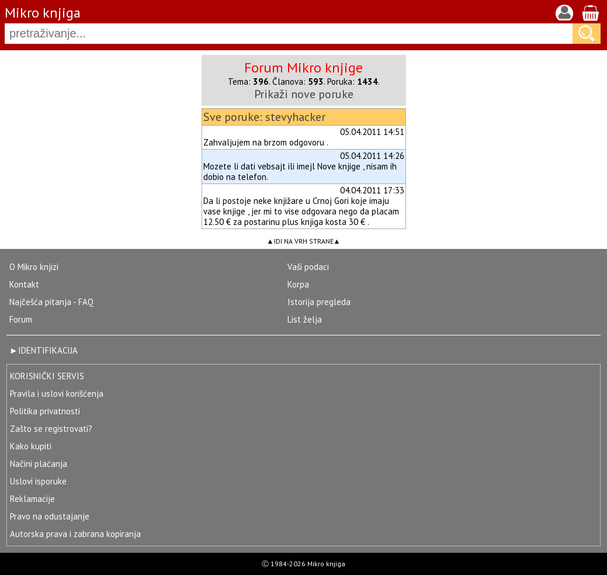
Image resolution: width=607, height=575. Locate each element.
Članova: (298, 81)
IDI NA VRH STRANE (304, 241)
